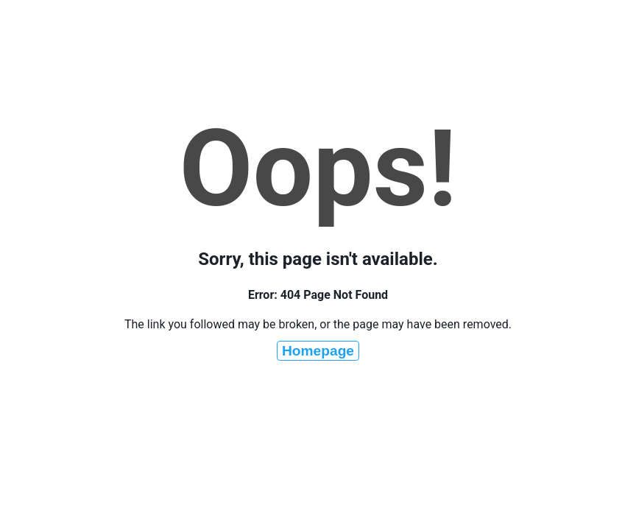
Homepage (318, 350)
